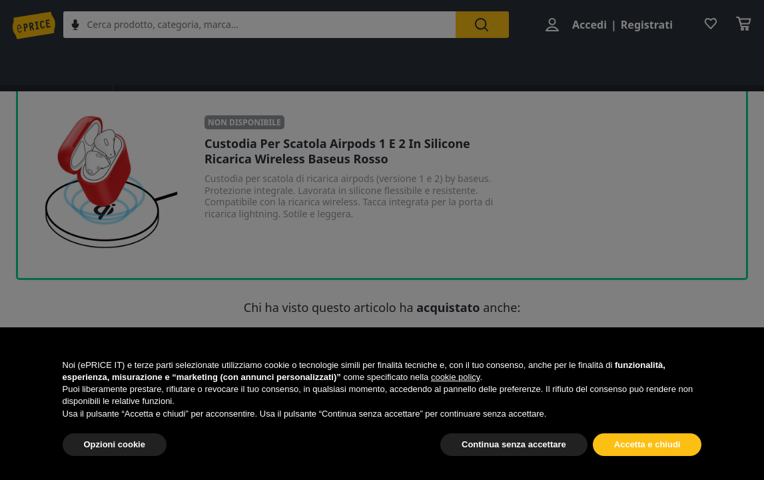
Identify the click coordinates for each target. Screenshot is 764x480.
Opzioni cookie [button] (114, 444)
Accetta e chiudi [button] (647, 444)
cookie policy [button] (455, 377)
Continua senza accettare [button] (514, 444)
